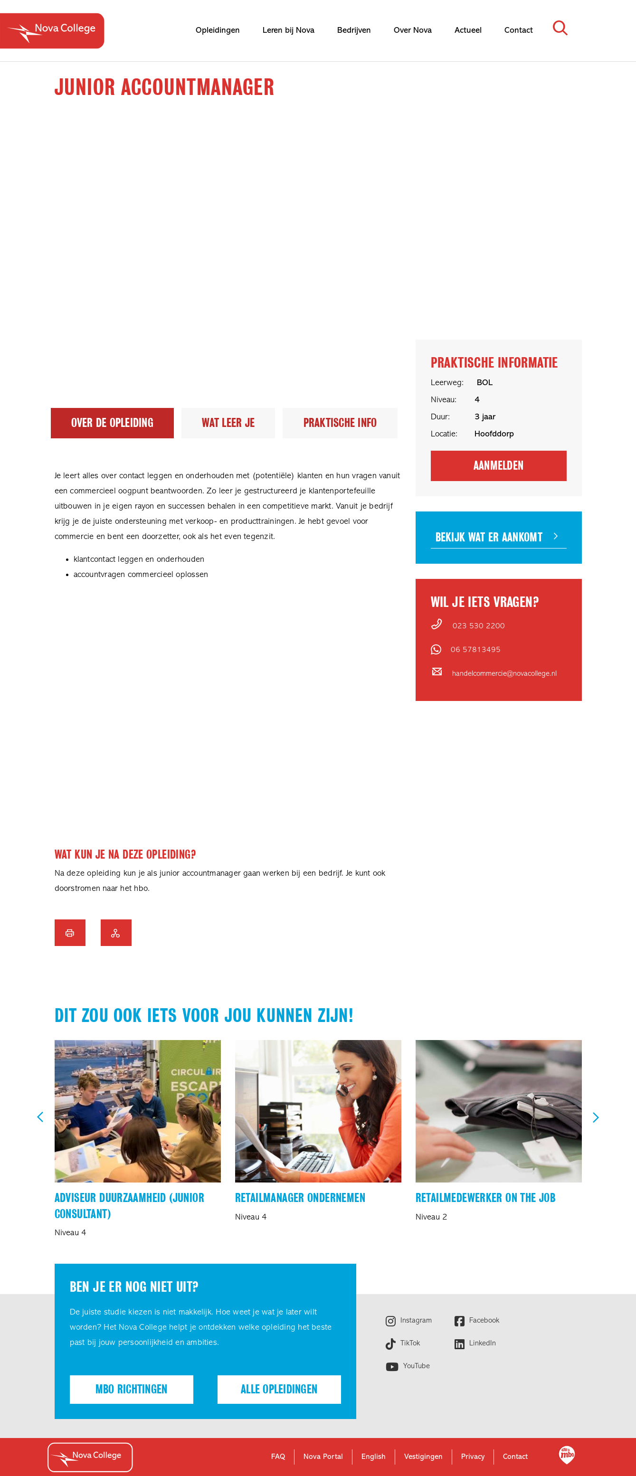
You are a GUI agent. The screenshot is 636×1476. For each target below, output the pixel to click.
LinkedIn (481, 1343)
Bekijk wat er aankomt (489, 537)
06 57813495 (476, 650)
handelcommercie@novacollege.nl (504, 674)
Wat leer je (228, 423)
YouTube (415, 1366)
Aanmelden (498, 466)
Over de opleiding (112, 423)
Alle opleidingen (279, 1389)
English (373, 1457)
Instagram (415, 1321)
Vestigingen (423, 1457)
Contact (515, 1457)
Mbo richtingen (131, 1389)
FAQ (278, 1457)
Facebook (483, 1321)
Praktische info (340, 423)
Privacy (472, 1457)
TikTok (409, 1343)
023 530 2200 (479, 626)
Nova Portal (323, 1457)
